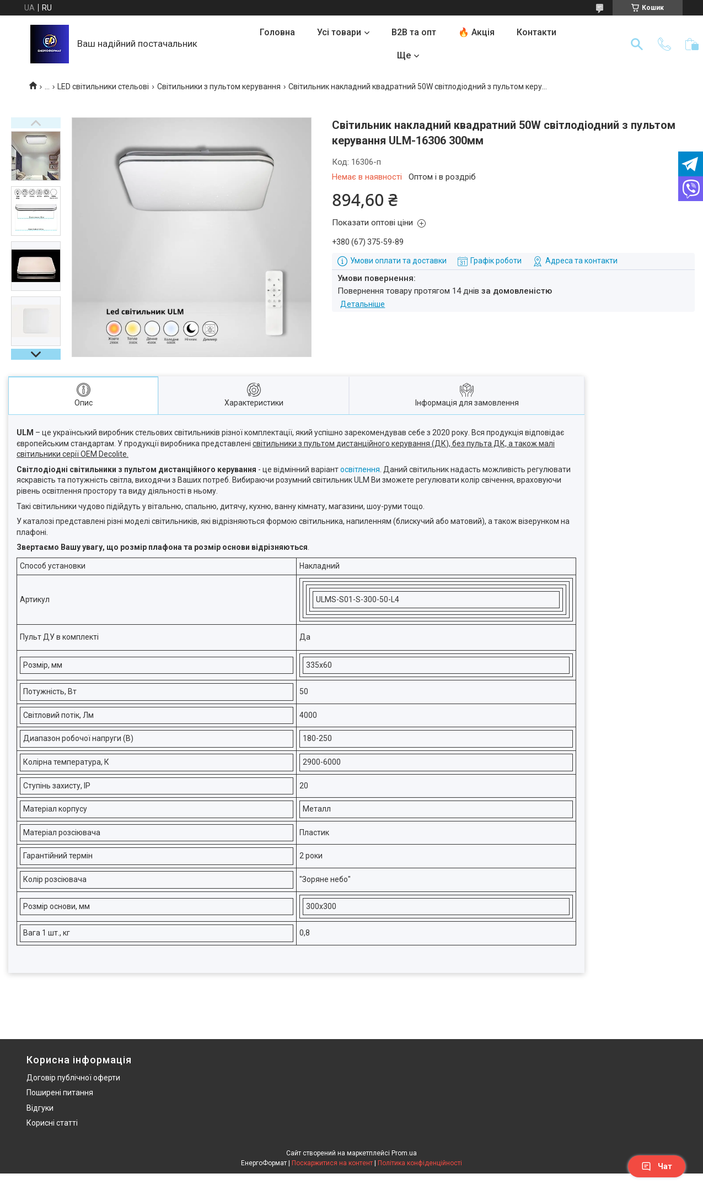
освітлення (360, 469)
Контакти (536, 32)
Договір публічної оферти (73, 1077)
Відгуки (39, 1108)
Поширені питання (59, 1092)
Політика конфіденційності (420, 1163)
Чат (656, 1166)
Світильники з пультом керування (219, 86)
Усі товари (339, 32)
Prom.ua (404, 1153)
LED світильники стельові (103, 86)
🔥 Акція (476, 32)
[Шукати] (637, 44)
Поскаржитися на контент (332, 1163)
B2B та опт (413, 32)
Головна (277, 32)
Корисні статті (52, 1122)
